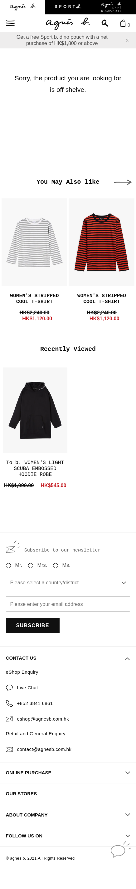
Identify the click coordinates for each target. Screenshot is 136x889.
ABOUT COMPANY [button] (68, 814)
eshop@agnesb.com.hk (43, 719)
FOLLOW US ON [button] (68, 835)
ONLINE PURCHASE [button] (68, 772)
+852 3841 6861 (35, 703)
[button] (123, 182)
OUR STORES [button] (21, 793)
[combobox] (68, 582)
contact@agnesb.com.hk (44, 749)
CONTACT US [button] (68, 658)
